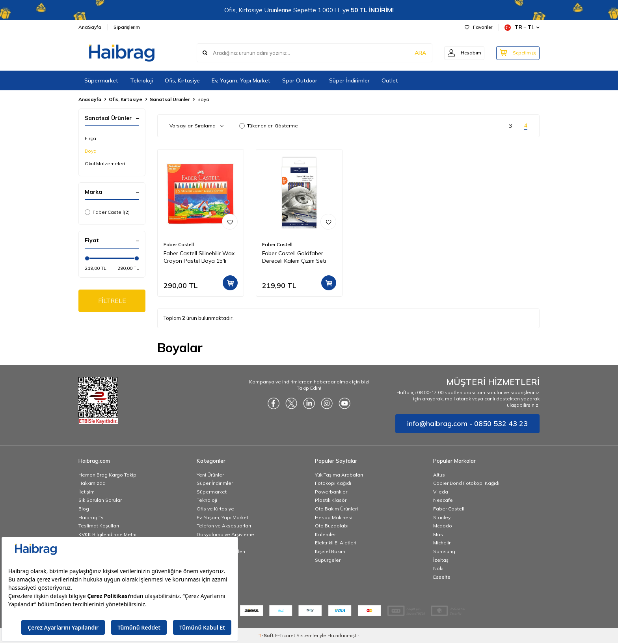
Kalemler (325, 534)
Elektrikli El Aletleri (335, 543)
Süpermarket (101, 80)
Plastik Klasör (330, 500)
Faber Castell (107, 212)
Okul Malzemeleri (105, 163)
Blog (83, 509)
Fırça (90, 138)
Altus (439, 475)
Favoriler (478, 27)
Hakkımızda (92, 483)
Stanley (441, 517)
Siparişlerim (127, 27)
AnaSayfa (89, 27)
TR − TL (522, 27)
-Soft (266, 635)
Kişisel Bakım (330, 551)
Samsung (444, 551)
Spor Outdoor (299, 80)
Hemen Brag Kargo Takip (107, 475)
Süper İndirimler (349, 80)
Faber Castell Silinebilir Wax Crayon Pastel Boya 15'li (199, 257)
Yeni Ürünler (210, 475)
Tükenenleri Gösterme (268, 126)
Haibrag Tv (90, 517)
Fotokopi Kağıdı (333, 483)
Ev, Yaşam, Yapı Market (241, 80)
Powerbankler (331, 492)
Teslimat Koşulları (98, 526)
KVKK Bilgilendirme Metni (107, 534)
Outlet (390, 80)
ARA (416, 52)
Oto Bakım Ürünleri (336, 509)
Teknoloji (141, 80)
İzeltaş (441, 560)
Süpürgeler (328, 560)
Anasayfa (89, 99)
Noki (438, 568)
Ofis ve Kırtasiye (215, 509)
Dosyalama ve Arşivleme (225, 534)
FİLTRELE (112, 301)
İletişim (86, 492)
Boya (91, 151)
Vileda (440, 492)
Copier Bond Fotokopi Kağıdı (466, 483)
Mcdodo (442, 526)
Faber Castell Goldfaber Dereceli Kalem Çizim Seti (294, 257)
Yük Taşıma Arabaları (339, 475)
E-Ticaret (285, 635)
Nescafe (443, 500)
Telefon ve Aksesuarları (224, 526)
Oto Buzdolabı (331, 526)
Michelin (442, 543)
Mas (438, 534)
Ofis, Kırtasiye (182, 80)
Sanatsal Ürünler (170, 99)
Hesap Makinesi (333, 517)
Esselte (441, 577)
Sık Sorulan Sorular (100, 500)
